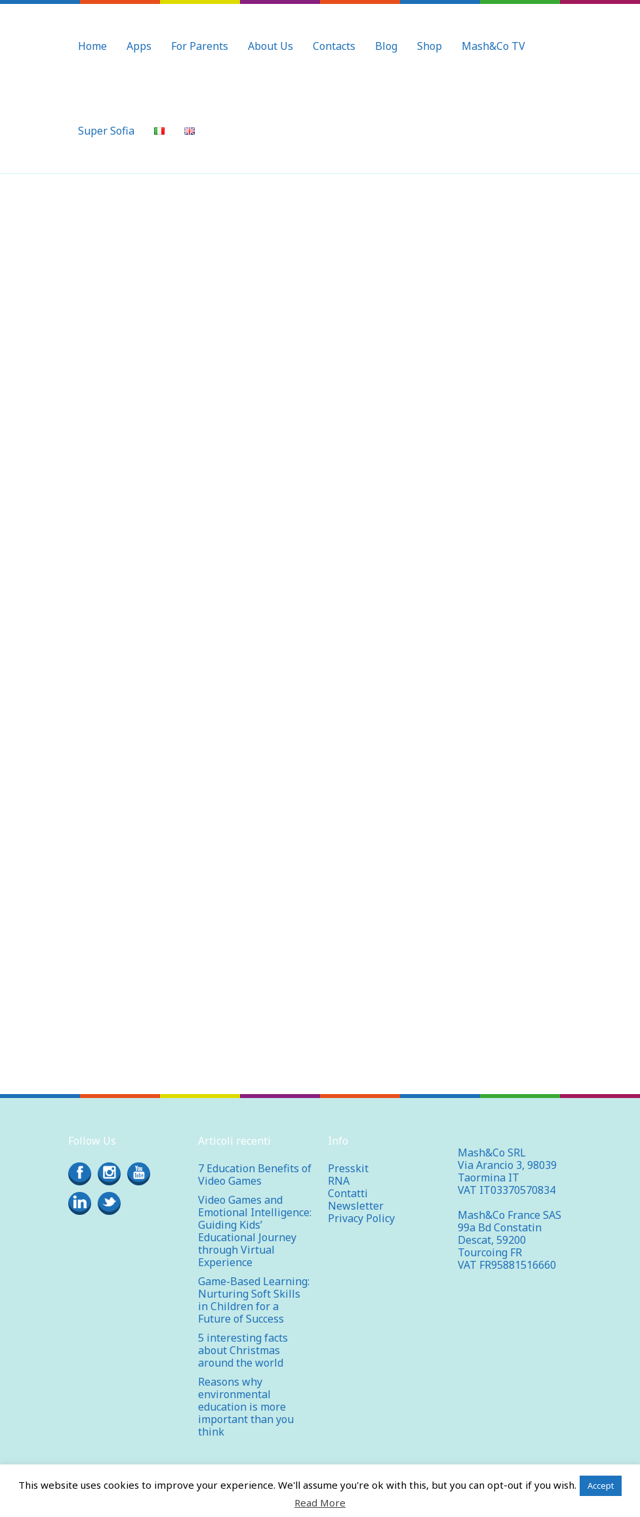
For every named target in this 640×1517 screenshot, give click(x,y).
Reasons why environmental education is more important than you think (246, 1406)
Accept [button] (601, 1485)
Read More (320, 1502)
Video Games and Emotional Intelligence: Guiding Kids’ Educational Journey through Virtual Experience (254, 1231)
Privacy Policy (361, 1218)
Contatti (348, 1193)
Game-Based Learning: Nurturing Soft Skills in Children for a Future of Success (254, 1300)
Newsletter (356, 1205)
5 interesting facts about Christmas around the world (243, 1350)
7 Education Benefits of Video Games (254, 1174)
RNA (339, 1181)
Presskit (348, 1168)
